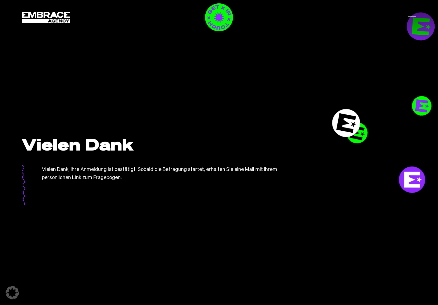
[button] (412, 17)
